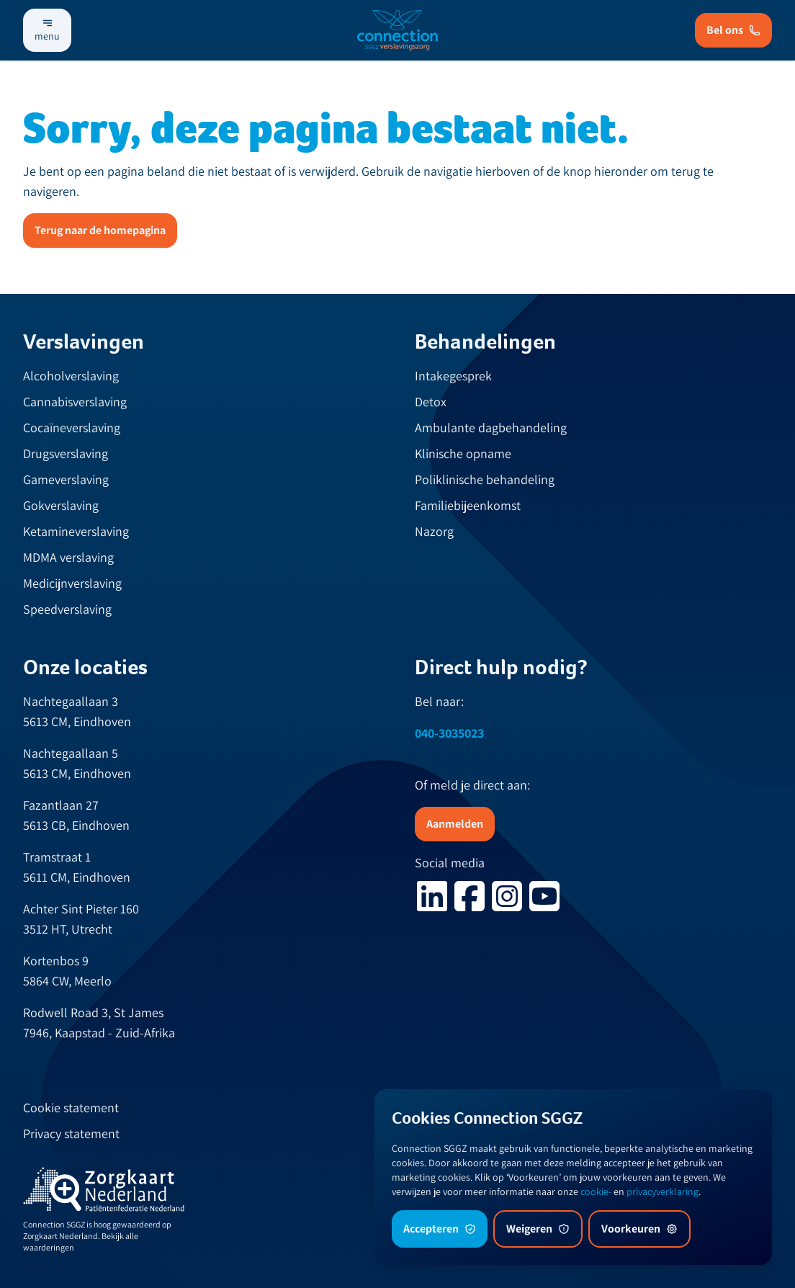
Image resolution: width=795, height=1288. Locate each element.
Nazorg (434, 531)
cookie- (595, 1191)
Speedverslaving (67, 609)
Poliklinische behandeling (484, 479)
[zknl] (103, 1190)
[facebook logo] (469, 896)
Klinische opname (463, 453)
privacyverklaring (662, 1191)
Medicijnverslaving (72, 583)
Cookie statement (71, 1107)
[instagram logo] (507, 896)
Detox (430, 401)
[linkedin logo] (432, 896)
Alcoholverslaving (71, 375)
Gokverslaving (61, 505)
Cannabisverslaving (75, 401)
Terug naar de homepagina (100, 230)
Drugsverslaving (65, 453)
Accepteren (439, 1228)
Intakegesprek (453, 375)
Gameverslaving (66, 479)
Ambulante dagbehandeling (491, 427)
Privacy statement (71, 1133)
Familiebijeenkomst (468, 505)
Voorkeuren (639, 1228)
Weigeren (538, 1228)
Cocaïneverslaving (71, 427)
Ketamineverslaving (76, 531)
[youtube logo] (544, 896)
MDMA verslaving (68, 557)
